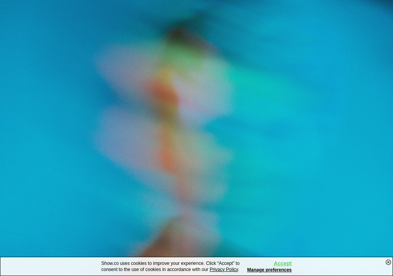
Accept (283, 263)
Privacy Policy (224, 269)
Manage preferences (269, 270)
